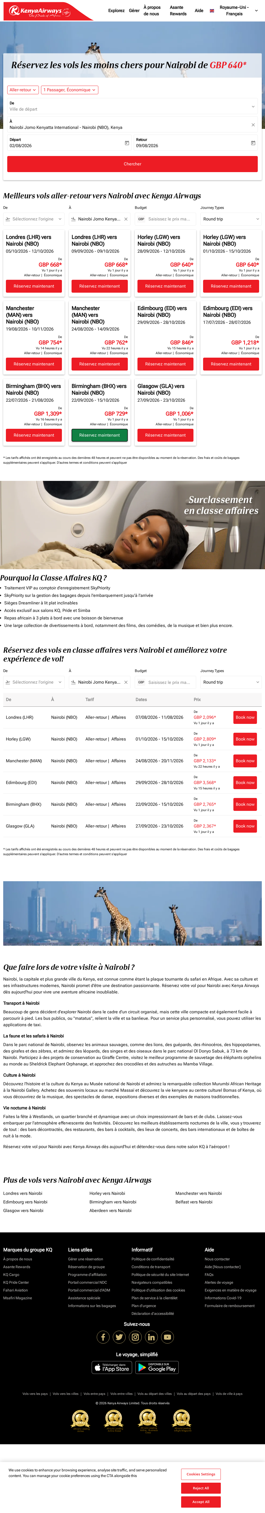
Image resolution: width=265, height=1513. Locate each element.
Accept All (201, 1501)
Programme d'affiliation (87, 1274)
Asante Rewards (178, 10)
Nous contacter (217, 1259)
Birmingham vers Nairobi (112, 1201)
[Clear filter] (125, 219)
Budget (141, 207)
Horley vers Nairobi (107, 1193)
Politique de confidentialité (153, 1259)
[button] (69, 90)
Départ (15, 139)
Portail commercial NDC (87, 1282)
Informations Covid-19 (223, 1298)
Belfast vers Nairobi (194, 1201)
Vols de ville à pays (229, 1394)
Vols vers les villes (66, 1394)
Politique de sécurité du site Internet (160, 1274)
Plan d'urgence (144, 1306)
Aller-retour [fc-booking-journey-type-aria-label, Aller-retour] (20, 89)
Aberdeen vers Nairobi (110, 1210)
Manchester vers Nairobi (199, 1193)
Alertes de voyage (219, 1282)
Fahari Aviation (15, 1290)
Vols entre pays (94, 1394)
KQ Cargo (11, 1274)
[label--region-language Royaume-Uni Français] (234, 10)
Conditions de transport (151, 1267)
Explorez (116, 10)
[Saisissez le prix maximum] (169, 219)
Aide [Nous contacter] (223, 1267)
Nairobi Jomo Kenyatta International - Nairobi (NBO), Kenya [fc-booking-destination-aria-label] (66, 127)
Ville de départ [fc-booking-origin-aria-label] (23, 109)
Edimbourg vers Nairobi (25, 1201)
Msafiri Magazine (17, 1298)
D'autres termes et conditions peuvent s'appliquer (92, 463)
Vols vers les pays (35, 1394)
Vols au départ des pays (194, 1394)
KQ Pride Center (16, 1282)
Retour (141, 139)
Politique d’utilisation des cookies (158, 1290)
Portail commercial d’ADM (89, 1290)
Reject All (201, 1488)
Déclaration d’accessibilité (153, 1313)
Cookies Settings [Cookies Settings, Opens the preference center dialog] (201, 1474)
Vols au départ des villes (154, 1394)
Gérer (134, 10)
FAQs (209, 1274)
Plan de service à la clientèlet (154, 1298)
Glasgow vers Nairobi (23, 1210)
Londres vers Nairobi (22, 1193)
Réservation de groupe (86, 1267)
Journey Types (212, 207)
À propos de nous (152, 10)
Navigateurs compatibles (152, 1282)
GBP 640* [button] (228, 65)
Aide (199, 10)
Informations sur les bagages (92, 1306)
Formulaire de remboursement (230, 1306)
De (12, 103)
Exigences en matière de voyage (230, 1290)
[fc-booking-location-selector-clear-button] (254, 125)
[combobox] (36, 219)
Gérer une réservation (85, 1259)
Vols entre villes (121, 1394)
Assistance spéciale (84, 1298)
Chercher (132, 163)
